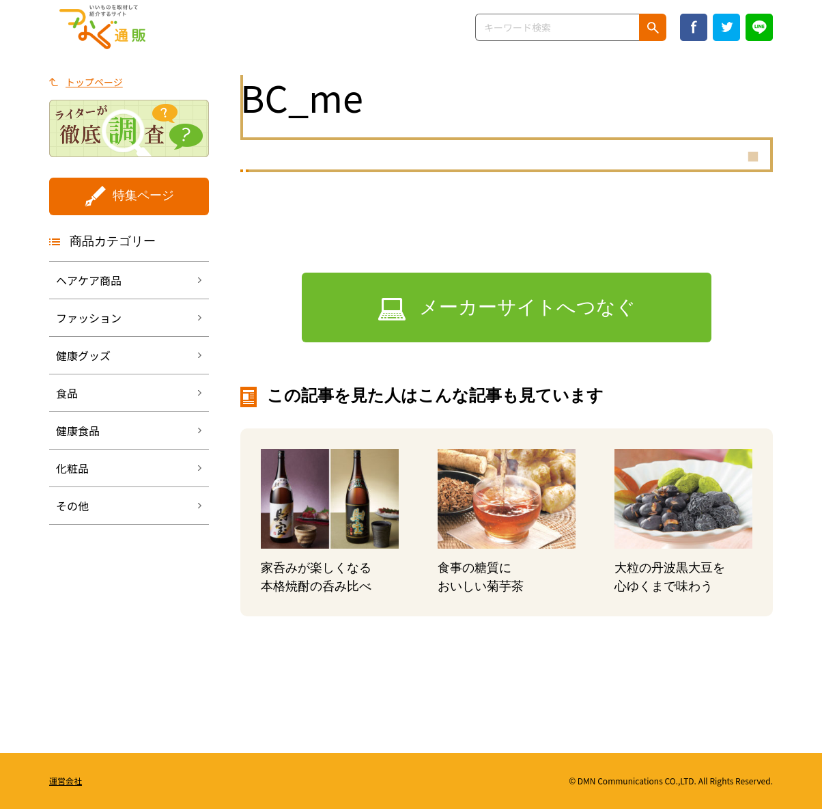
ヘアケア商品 (89, 280)
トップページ (94, 82)
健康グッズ (83, 355)
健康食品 (78, 430)
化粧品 (72, 468)
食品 (67, 393)
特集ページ (143, 195)
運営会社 (65, 780)
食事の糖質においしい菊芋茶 (481, 577)
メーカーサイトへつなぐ (527, 307)
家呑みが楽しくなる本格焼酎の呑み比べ (316, 577)
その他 (72, 505)
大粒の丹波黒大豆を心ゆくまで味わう (669, 577)
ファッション (89, 318)
